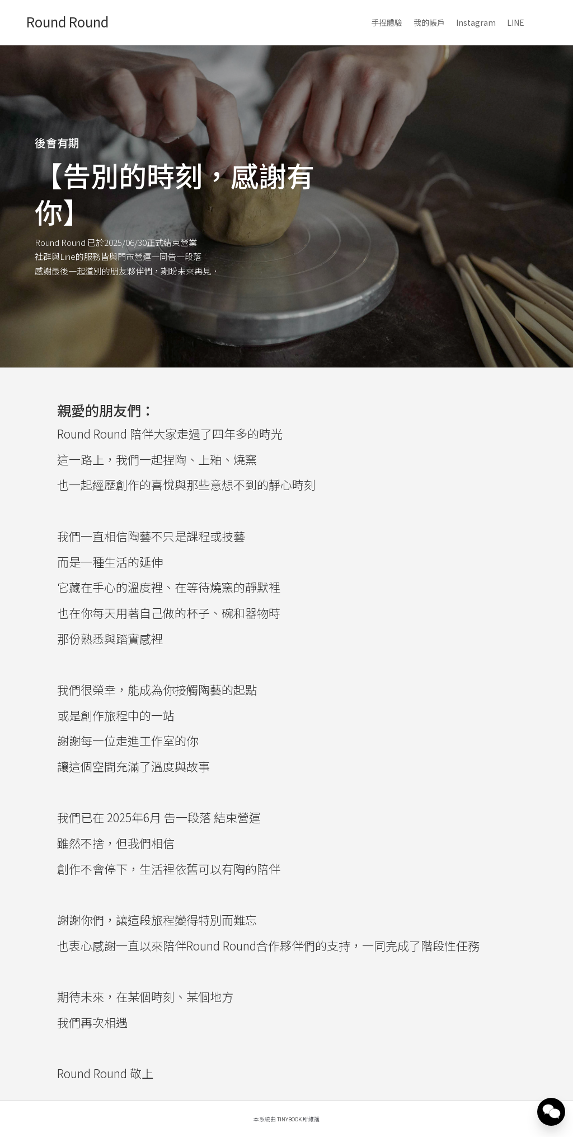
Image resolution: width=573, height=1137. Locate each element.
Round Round (67, 21)
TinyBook (289, 1119)
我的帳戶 (429, 22)
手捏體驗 (386, 22)
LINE (515, 22)
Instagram (476, 22)
